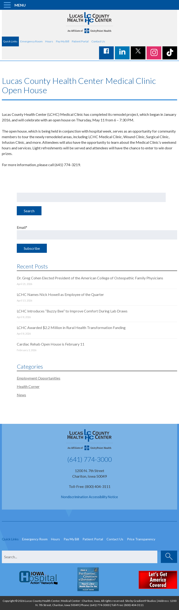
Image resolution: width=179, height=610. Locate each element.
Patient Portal (80, 41)
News (21, 395)
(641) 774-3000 (89, 459)
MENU (20, 5)
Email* (97, 232)
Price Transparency (141, 539)
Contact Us (98, 41)
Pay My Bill (62, 41)
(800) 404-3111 (134, 605)
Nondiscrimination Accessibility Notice (89, 497)
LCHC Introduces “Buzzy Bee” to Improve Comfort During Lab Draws (72, 311)
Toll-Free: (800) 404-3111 (89, 486)
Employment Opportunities (38, 378)
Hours (49, 41)
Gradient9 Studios (145, 601)
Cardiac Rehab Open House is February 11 (50, 344)
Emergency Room (31, 41)
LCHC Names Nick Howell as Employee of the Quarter (60, 294)
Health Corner (28, 386)
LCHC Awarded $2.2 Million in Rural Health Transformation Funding (71, 327)
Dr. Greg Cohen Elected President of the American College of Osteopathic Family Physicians (90, 278)
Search (29, 211)
